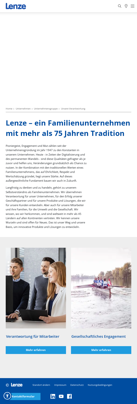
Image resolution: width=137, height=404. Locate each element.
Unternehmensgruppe (46, 108)
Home (9, 108)
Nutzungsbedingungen (100, 384)
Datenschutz (77, 384)
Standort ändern (41, 384)
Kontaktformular (23, 396)
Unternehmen (23, 108)
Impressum (60, 384)
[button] (7, 396)
